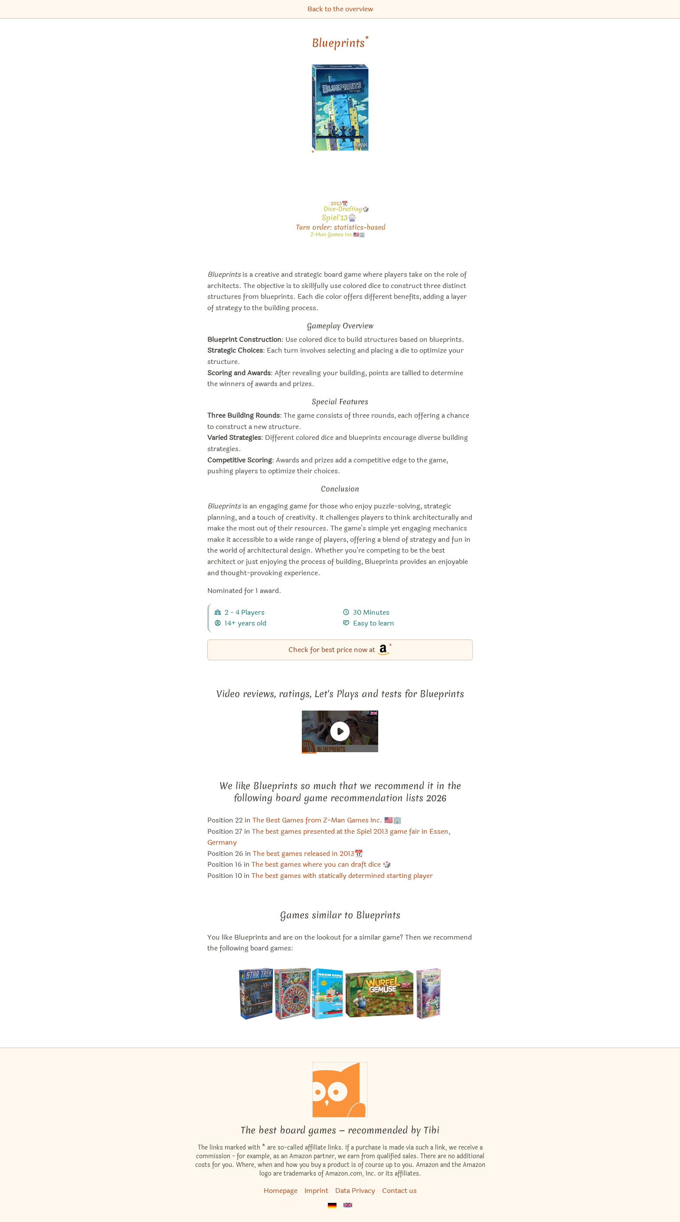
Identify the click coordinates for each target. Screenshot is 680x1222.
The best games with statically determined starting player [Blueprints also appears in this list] (342, 875)
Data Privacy (355, 1190)
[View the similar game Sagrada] (292, 994)
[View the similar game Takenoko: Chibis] (428, 994)
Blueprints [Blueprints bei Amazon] (340, 43)
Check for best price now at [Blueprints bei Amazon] (340, 649)
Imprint (316, 1190)
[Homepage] (340, 1089)
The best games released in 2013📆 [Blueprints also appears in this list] (308, 853)
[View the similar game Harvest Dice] (379, 994)
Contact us (399, 1190)
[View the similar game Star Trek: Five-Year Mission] (256, 994)
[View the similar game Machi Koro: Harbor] (327, 994)
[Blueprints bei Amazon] (340, 112)
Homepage (281, 1190)
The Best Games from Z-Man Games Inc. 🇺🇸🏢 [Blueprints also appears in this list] (327, 820)
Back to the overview (340, 8)
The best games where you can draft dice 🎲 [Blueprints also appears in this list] (321, 864)
